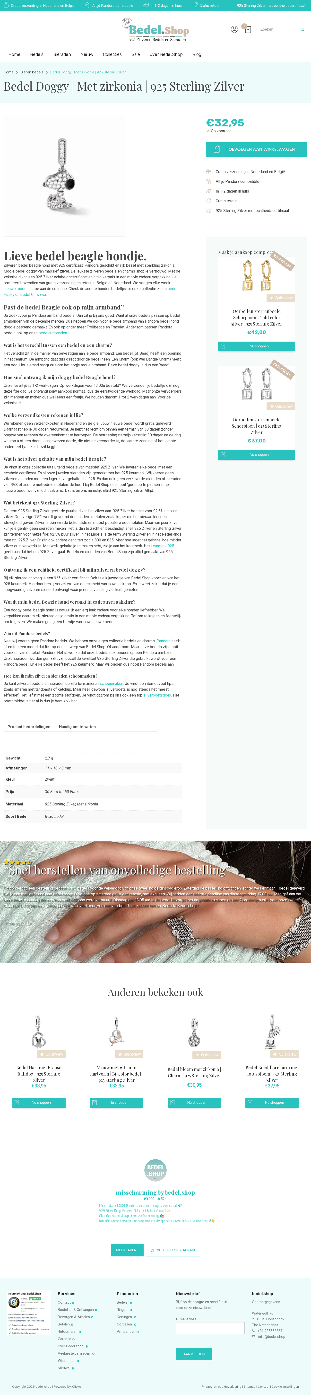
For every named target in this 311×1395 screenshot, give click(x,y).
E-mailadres (210, 1325)
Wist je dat (67, 1361)
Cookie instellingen (285, 1386)
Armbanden (126, 1331)
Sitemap (250, 1386)
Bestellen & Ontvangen (76, 1309)
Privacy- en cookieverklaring (222, 1386)
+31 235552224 (270, 1331)
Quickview (281, 298)
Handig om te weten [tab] (77, 726)
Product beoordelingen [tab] (29, 726)
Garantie (64, 1339)
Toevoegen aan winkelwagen (254, 149)
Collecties (112, 54)
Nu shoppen (259, 346)
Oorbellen (125, 1324)
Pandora (163, 641)
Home (14, 54)
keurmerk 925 (162, 546)
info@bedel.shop (271, 1336)
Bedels (36, 54)
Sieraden (62, 54)
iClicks (76, 1386)
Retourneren (68, 1331)
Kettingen (125, 1317)
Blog (196, 54)
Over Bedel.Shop (166, 54)
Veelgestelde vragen (74, 1353)
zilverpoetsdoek (157, 695)
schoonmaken (111, 683)
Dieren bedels (31, 72)
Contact (64, 1302)
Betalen (64, 1324)
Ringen (123, 1309)
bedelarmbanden (53, 333)
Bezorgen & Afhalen (74, 1317)
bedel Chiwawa (33, 294)
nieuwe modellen (18, 288)
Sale (135, 54)
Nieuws (64, 1368)
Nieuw (87, 54)
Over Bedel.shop (71, 1346)
